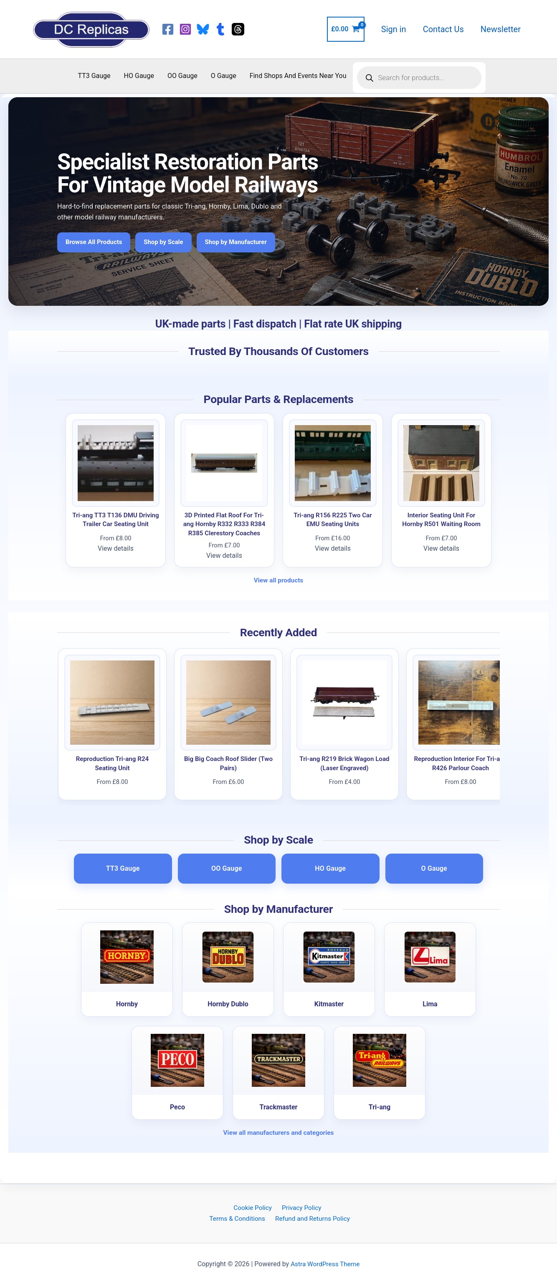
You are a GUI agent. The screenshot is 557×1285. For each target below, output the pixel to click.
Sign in (393, 29)
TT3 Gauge (94, 76)
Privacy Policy (300, 1207)
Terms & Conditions (238, 1218)
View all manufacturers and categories (278, 1132)
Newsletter (501, 29)
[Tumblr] (220, 29)
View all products (278, 580)
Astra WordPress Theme (325, 1264)
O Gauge (223, 76)
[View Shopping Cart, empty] (346, 29)
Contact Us (443, 29)
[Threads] (238, 29)
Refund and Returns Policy (312, 1218)
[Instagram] (185, 29)
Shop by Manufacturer (242, 242)
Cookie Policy (253, 1207)
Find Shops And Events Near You (298, 76)
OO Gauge (182, 76)
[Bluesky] (203, 29)
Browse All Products (95, 242)
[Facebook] (168, 29)
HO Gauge (139, 76)
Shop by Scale (167, 242)
